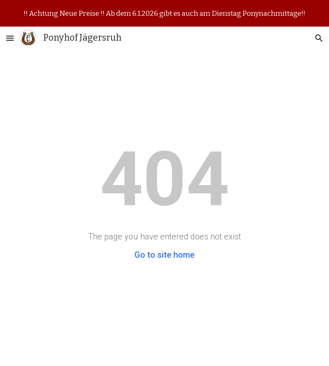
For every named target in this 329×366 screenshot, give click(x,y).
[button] (10, 38)
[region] (164, 13)
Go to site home (164, 255)
